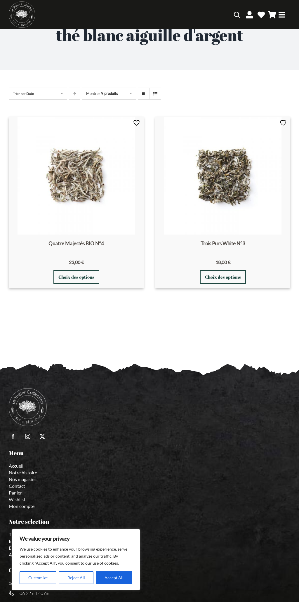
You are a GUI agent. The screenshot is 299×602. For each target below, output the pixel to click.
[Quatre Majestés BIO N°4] (76, 176)
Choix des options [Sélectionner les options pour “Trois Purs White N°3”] (223, 277)
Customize (38, 577)
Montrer (102, 93)
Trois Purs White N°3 (223, 243)
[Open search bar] (237, 15)
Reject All (76, 577)
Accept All (114, 577)
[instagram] (27, 436)
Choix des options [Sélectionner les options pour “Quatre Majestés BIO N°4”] (76, 277)
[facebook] (13, 436)
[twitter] (42, 436)
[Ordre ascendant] (74, 94)
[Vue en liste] (155, 93)
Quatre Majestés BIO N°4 (76, 243)
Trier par (23, 93)
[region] (76, 559)
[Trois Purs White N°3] (222, 176)
